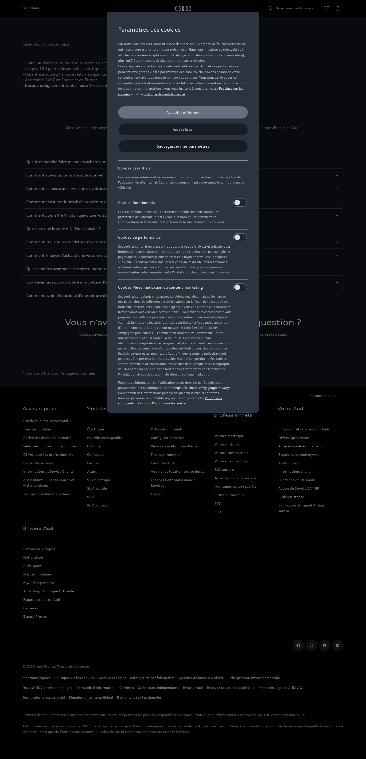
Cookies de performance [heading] (182, 237)
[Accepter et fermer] (183, 112)
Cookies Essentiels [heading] (134, 168)
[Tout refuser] (183, 129)
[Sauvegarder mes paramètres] (183, 146)
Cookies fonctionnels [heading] (182, 202)
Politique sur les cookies (169, 403)
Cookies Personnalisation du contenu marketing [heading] (182, 287)
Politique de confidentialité (164, 94)
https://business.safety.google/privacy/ (202, 388)
